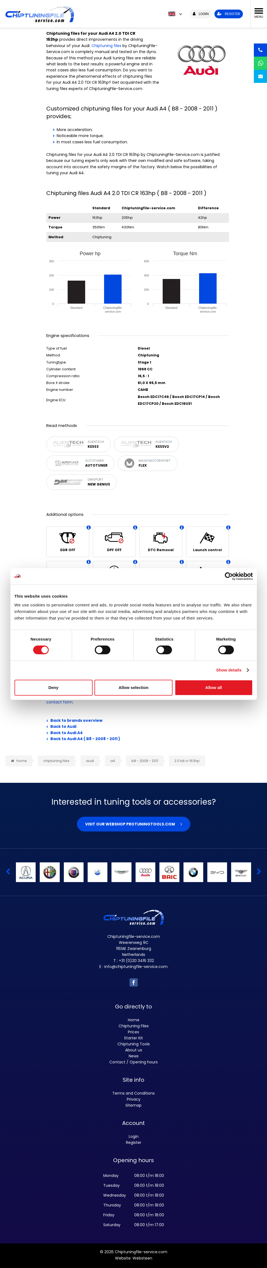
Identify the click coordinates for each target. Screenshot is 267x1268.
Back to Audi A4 (66, 732)
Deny (53, 687)
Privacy (133, 1099)
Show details (229, 670)
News (134, 1056)
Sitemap (133, 1105)
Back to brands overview (76, 720)
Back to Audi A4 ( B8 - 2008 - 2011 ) (85, 738)
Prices (133, 1032)
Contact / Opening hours (133, 1062)
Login (134, 1136)
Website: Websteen (133, 1258)
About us (133, 1050)
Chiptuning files (106, 45)
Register (133, 1142)
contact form (59, 702)
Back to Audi (63, 726)
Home (133, 1020)
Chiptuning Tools (133, 1044)
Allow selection (133, 687)
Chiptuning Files (134, 1026)
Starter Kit (133, 1038)
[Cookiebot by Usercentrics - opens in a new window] (229, 576)
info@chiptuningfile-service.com (136, 966)
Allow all (213, 687)
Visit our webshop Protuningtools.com (130, 824)
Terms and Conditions (133, 1093)
